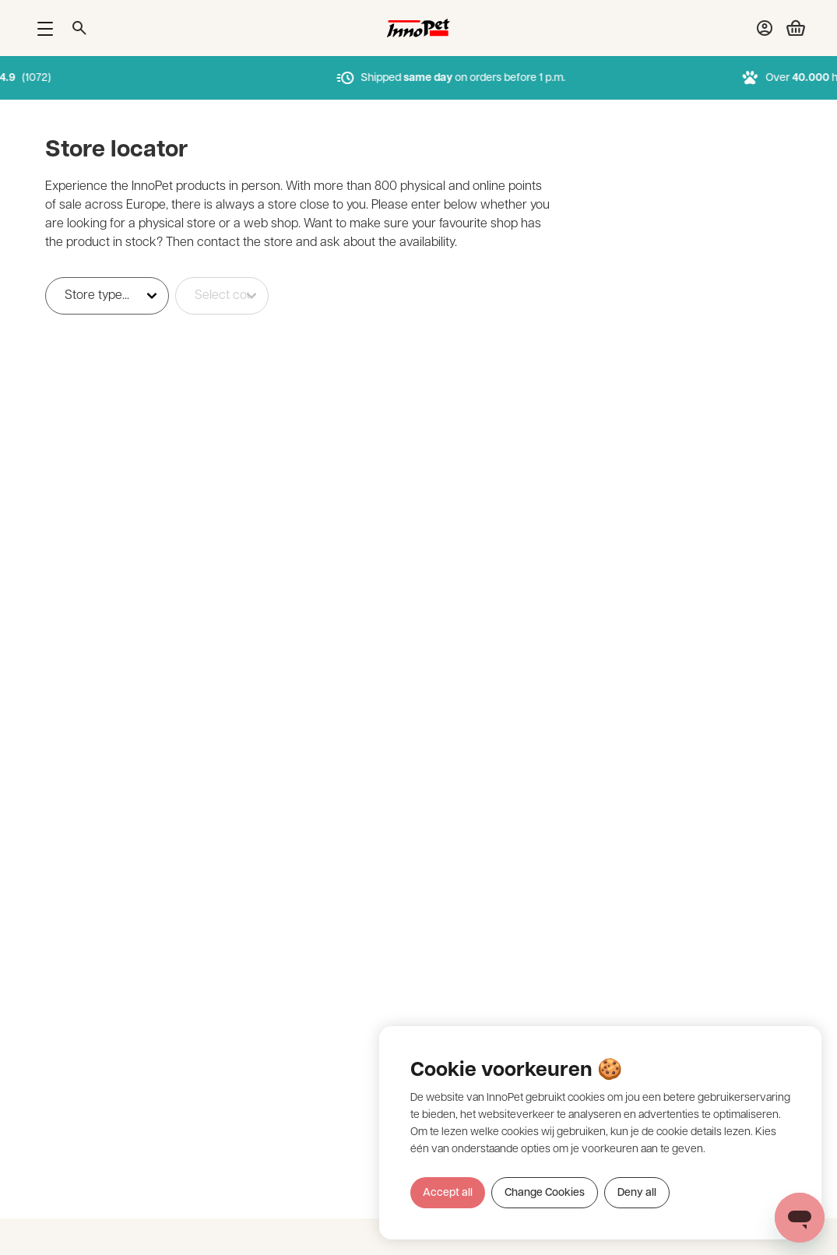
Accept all (448, 1193)
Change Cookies (545, 1193)
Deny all (636, 1193)
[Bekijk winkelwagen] (789, 28)
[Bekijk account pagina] (764, 28)
